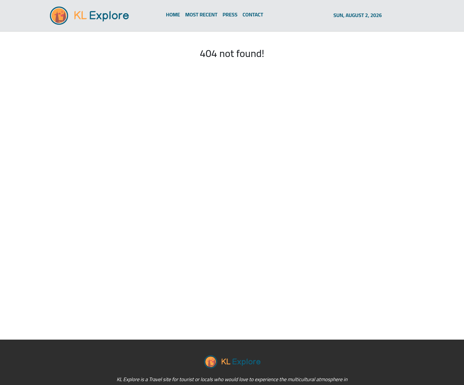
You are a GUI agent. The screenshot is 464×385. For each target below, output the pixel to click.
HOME (173, 14)
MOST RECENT (201, 14)
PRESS (230, 14)
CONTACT (253, 14)
